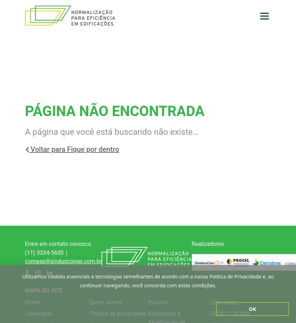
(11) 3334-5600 (44, 252)
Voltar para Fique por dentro (72, 149)
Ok (252, 309)
